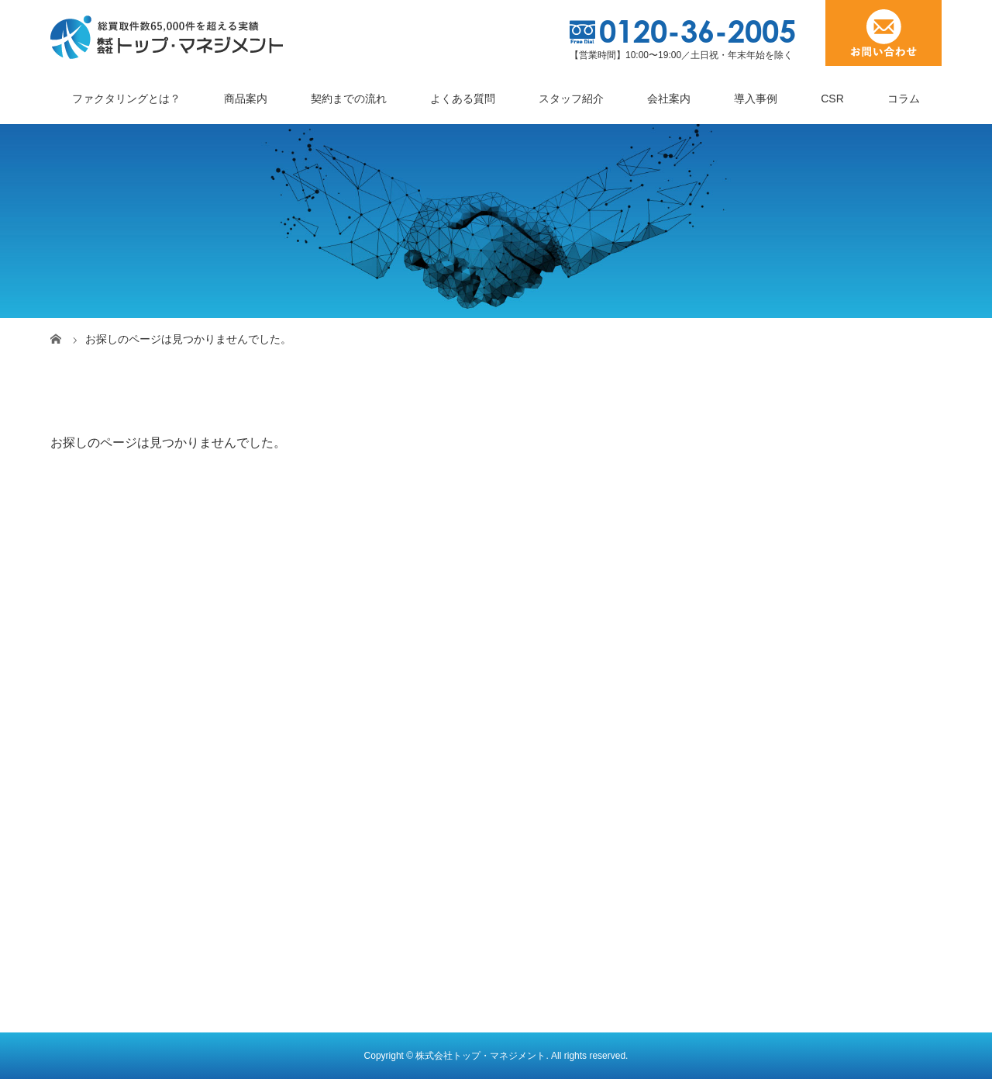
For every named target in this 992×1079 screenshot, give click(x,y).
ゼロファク (318, 756)
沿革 (75, 910)
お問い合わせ (768, 874)
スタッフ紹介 (571, 98)
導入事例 (755, 98)
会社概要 (86, 833)
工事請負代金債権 (559, 705)
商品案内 (245, 98)
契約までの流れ (349, 98)
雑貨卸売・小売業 (559, 807)
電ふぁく (312, 807)
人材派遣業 (543, 782)
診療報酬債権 (548, 833)
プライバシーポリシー (790, 900)
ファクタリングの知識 (796, 807)
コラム (903, 98)
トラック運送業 (554, 731)
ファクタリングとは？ (126, 98)
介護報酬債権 (548, 931)
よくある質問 (462, 98)
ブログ (758, 731)
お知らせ (758, 679)
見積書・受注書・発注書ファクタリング (388, 833)
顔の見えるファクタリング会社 (140, 935)
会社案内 (669, 98)
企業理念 (86, 884)
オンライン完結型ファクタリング (372, 858)
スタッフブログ (780, 756)
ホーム (75, 679)
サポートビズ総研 (779, 848)
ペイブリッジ (323, 782)
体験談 (758, 782)
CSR (832, 98)
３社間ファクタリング (345, 731)
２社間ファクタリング (345, 705)
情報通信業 (543, 906)
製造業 (532, 756)
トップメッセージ (107, 858)
